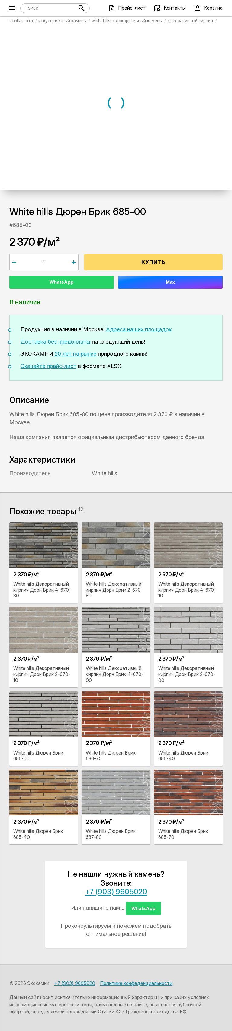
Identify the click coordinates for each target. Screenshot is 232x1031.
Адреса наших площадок (139, 329)
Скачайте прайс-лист (48, 366)
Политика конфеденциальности (136, 983)
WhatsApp (62, 282)
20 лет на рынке (75, 353)
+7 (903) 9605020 (116, 891)
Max (170, 282)
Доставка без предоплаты (55, 341)
